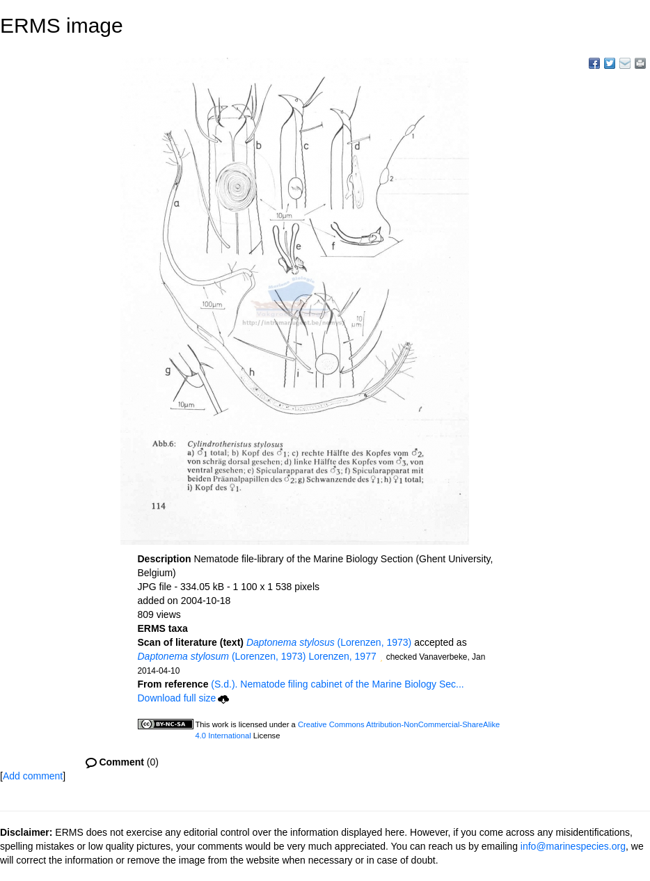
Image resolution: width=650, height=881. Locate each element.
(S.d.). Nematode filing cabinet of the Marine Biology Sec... (337, 684)
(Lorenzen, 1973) (328, 642)
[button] (381, 657)
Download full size (184, 698)
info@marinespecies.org (573, 846)
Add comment (33, 775)
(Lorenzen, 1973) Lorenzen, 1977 (257, 656)
